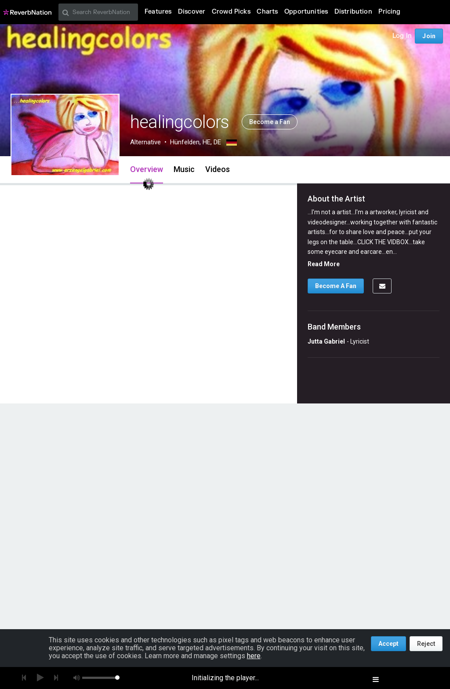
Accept (388, 643)
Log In (402, 36)
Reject (426, 643)
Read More (324, 264)
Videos (217, 169)
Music (184, 169)
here (254, 656)
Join (428, 36)
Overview (146, 169)
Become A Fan (335, 286)
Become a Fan (269, 121)
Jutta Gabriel (326, 341)
